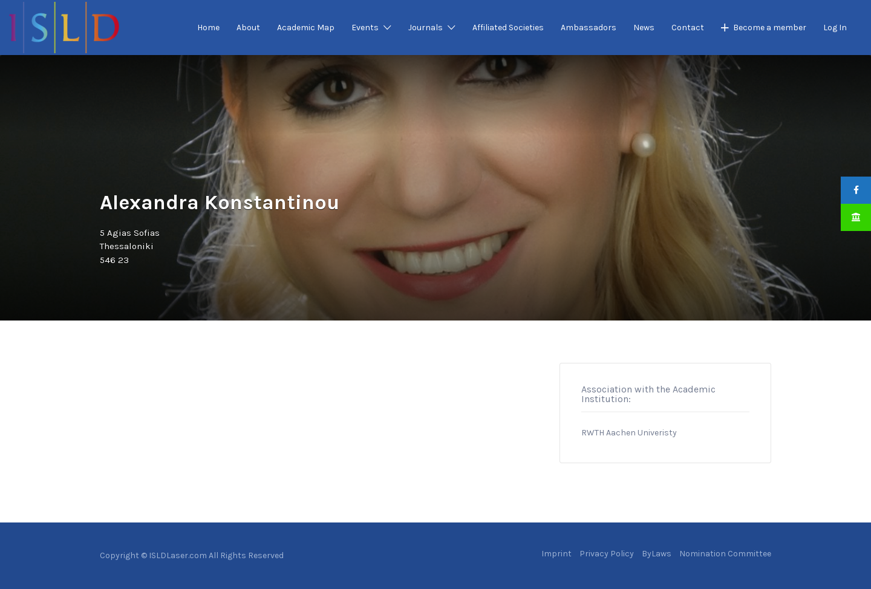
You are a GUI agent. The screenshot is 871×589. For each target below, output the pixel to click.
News (643, 27)
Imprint (556, 553)
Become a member (769, 27)
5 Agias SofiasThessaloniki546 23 (130, 246)
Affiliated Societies (508, 27)
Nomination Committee (725, 553)
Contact (687, 27)
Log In (835, 27)
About (248, 27)
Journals (425, 27)
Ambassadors (588, 27)
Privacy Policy (606, 553)
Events (365, 27)
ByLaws (656, 553)
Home (208, 27)
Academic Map (305, 27)
